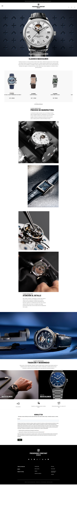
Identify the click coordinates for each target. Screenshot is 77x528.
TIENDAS (36, 471)
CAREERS (52, 474)
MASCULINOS (45, 397)
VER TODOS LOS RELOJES (38, 104)
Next (73, 86)
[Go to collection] (19, 384)
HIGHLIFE (42, 395)
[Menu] (2, 6)
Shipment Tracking (20, 471)
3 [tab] (39, 102)
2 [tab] (37, 102)
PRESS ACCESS (37, 468)
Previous (3, 86)
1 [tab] (36, 102)
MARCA (18, 469)
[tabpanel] (12, 86)
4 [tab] (40, 102)
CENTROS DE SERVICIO (38, 473)
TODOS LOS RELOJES (21, 466)
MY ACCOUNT (53, 468)
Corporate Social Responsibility (53, 471)
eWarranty (52, 466)
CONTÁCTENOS (37, 466)
